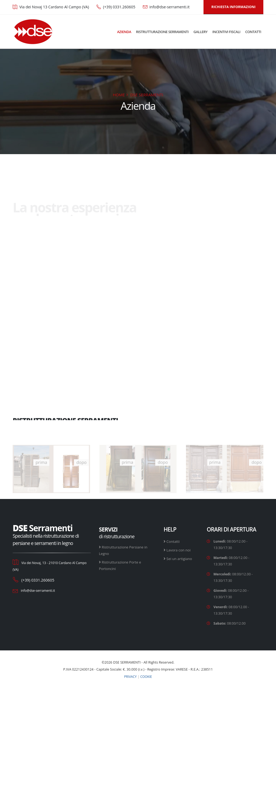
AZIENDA (124, 31)
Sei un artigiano (180, 558)
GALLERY (201, 31)
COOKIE (146, 676)
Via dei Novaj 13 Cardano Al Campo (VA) (54, 6)
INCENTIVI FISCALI (226, 31)
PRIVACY (130, 676)
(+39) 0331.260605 (119, 6)
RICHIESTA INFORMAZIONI (233, 7)
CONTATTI (253, 31)
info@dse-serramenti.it (169, 6)
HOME (119, 94)
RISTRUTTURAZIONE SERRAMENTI (162, 31)
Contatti (174, 541)
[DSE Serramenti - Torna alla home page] (33, 31)
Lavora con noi (179, 549)
